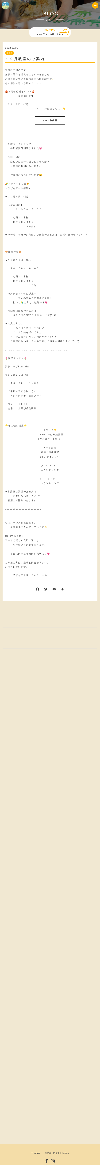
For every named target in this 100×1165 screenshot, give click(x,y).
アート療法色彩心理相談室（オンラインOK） (50, 452)
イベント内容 (50, 120)
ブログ (9, 53)
